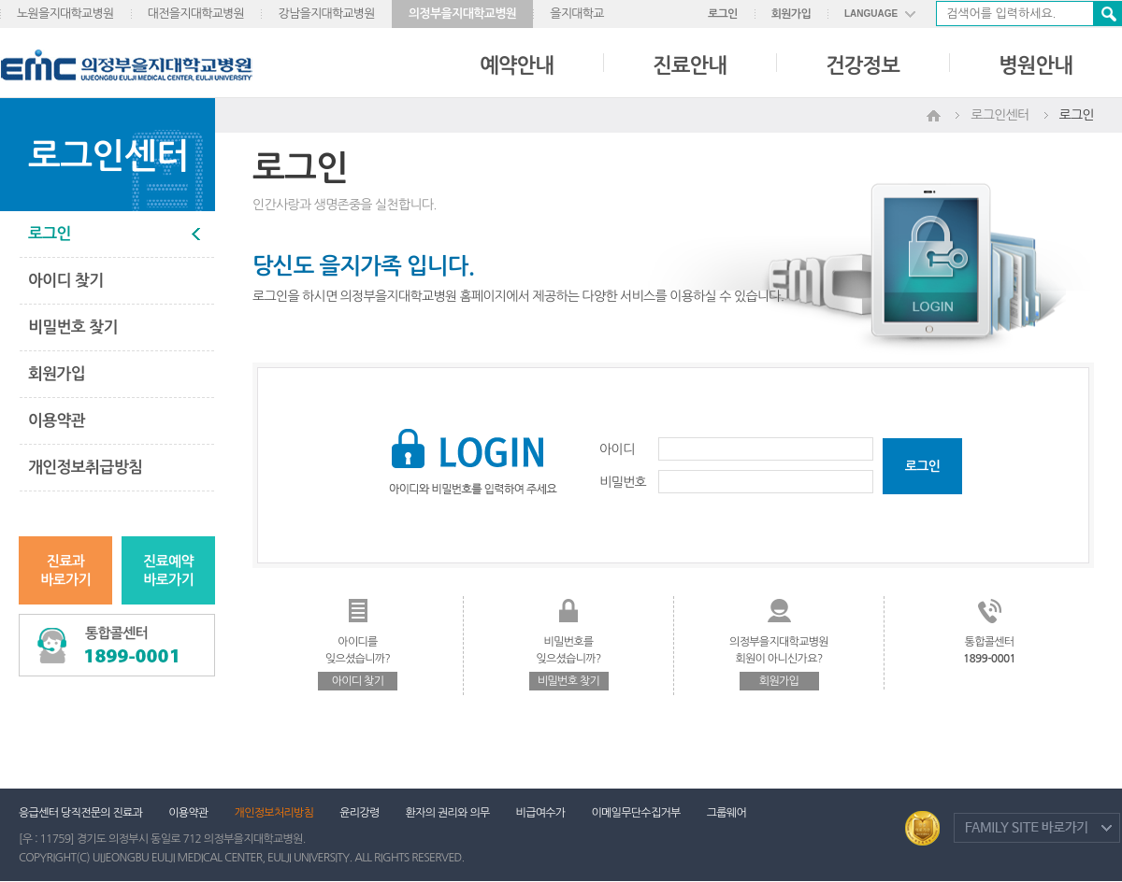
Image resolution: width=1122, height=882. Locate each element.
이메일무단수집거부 (635, 812)
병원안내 (1035, 65)
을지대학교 (577, 13)
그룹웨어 (726, 812)
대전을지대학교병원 (196, 13)
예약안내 (517, 65)
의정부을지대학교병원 (462, 13)
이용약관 (56, 421)
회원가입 (791, 14)
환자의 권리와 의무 (448, 812)
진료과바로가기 (65, 570)
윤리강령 (359, 812)
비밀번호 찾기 (73, 327)
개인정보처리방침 (274, 812)
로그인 (723, 14)
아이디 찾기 (65, 281)
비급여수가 (541, 812)
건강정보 (862, 65)
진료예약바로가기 (168, 570)
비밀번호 (622, 482)
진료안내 (689, 65)
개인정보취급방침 (85, 468)
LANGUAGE (871, 13)
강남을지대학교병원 (326, 13)
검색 (1107, 13)
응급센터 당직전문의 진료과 (80, 812)
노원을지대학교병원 (65, 13)
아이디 (616, 449)
